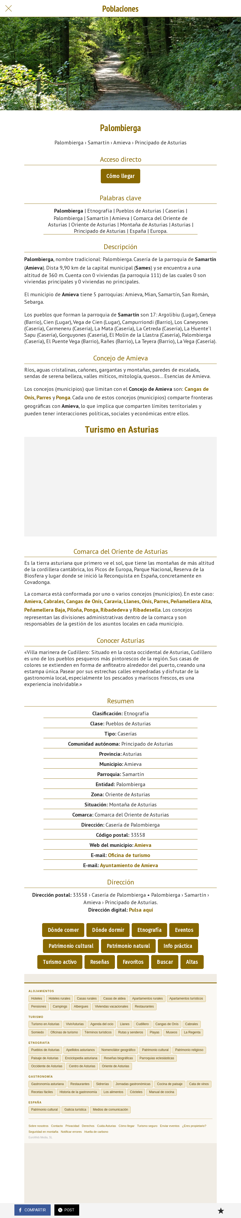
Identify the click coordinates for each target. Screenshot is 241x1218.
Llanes (131, 601)
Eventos (184, 930)
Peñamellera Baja (44, 609)
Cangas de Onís (84, 601)
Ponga (63, 397)
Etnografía (149, 930)
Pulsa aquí (141, 909)
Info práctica (177, 946)
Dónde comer (63, 930)
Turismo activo (60, 962)
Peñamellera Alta (191, 601)
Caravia (113, 601)
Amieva (32, 601)
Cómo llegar (120, 176)
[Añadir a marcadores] (220, 1210)
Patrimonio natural (128, 946)
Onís (147, 601)
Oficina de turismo (129, 855)
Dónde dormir (108, 930)
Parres (44, 397)
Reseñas (99, 962)
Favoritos (133, 962)
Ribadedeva (114, 609)
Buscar (165, 962)
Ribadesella (147, 609)
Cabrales (53, 601)
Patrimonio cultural (71, 946)
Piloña (74, 609)
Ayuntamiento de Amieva (129, 865)
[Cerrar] (8, 8)
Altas (192, 962)
